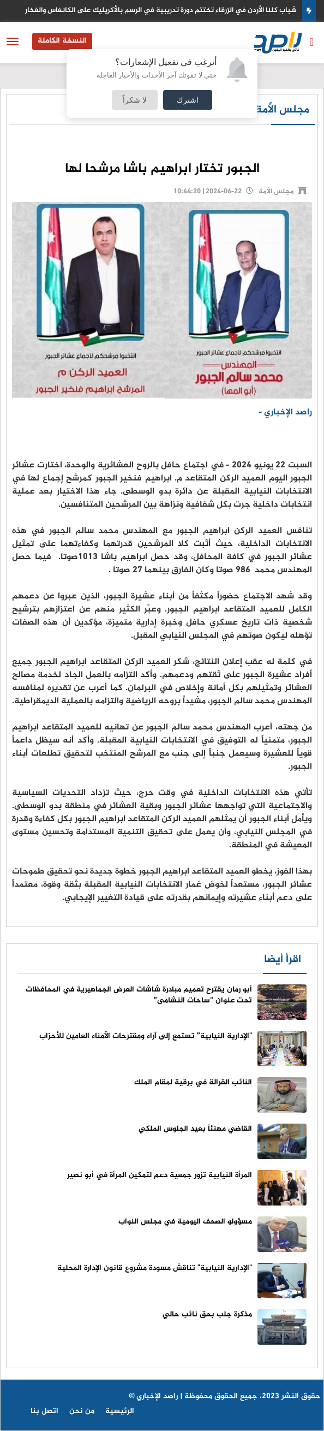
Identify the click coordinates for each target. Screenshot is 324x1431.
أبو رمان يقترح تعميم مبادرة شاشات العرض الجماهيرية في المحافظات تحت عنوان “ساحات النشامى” (139, 995)
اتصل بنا (44, 1411)
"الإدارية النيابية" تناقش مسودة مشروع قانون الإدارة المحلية (154, 1268)
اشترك (188, 99)
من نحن (81, 1411)
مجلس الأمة (282, 110)
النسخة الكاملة (62, 40)
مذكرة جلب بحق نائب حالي (207, 1314)
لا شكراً (135, 99)
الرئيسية (119, 1411)
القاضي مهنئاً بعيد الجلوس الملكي (195, 1129)
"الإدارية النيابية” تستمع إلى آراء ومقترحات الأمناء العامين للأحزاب (145, 1036)
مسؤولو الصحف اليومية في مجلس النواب (185, 1221)
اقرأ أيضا (282, 960)
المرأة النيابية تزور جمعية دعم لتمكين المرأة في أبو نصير (159, 1175)
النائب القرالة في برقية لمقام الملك (193, 1082)
